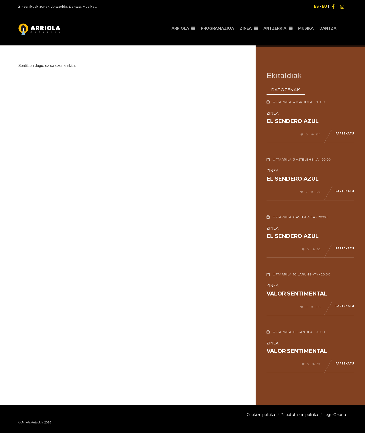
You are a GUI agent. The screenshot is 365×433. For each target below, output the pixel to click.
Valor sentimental (297, 293)
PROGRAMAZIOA (217, 28)
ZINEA (246, 28)
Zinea (272, 113)
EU (324, 6)
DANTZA (327, 28)
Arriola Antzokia (32, 422)
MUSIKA (306, 28)
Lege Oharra (335, 414)
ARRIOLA (180, 28)
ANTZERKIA (275, 28)
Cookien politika (261, 414)
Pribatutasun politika (299, 414)
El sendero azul (293, 121)
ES (316, 6)
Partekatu (344, 133)
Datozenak (285, 89)
